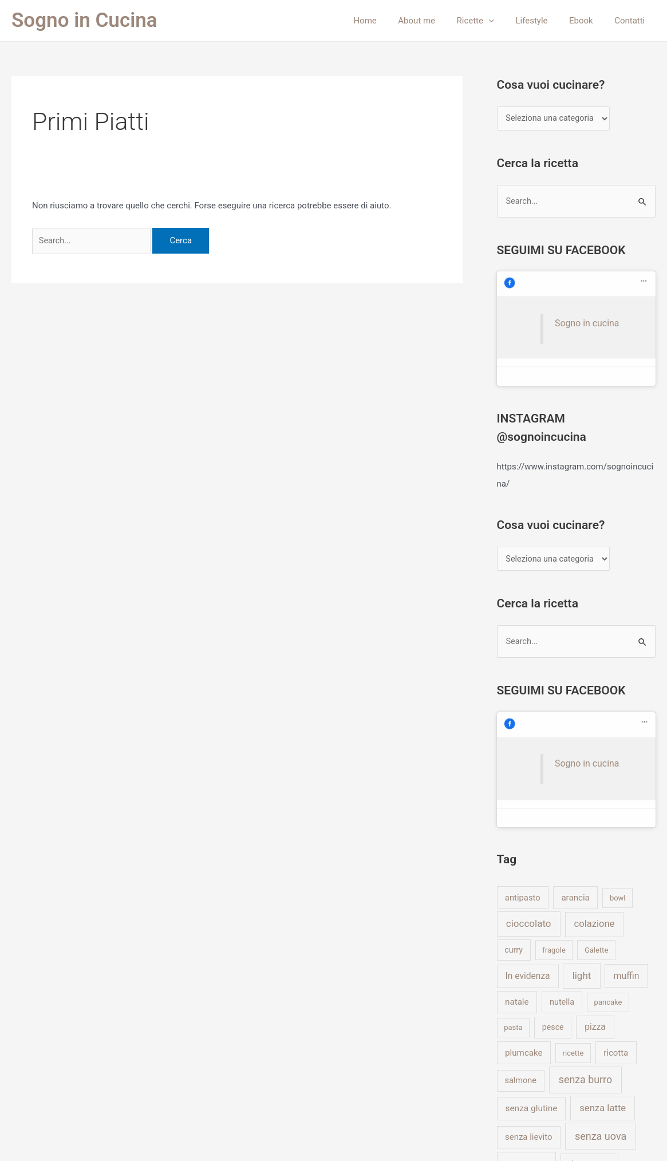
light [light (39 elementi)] (582, 814)
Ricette (490, 21)
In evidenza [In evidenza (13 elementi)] (528, 814)
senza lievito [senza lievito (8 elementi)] (528, 976)
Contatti (632, 20)
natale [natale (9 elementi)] (516, 841)
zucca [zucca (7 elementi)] (516, 1080)
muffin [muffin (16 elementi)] (627, 814)
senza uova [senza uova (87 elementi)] (600, 975)
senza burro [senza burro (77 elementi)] (585, 919)
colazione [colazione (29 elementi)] (594, 762)
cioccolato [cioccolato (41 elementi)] (528, 762)
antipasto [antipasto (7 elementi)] (522, 736)
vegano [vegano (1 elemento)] (566, 1029)
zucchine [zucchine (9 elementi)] (565, 1080)
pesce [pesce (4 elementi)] (553, 866)
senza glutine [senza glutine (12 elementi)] (531, 947)
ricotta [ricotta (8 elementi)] (615, 891)
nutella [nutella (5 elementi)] (562, 841)
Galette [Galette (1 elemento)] (596, 788)
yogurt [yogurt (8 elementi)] (605, 1055)
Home (388, 20)
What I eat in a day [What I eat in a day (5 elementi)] (539, 1055)
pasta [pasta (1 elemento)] (513, 866)
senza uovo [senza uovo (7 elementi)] (526, 1002)
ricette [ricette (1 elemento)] (573, 891)
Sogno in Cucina (84, 20)
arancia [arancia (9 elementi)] (575, 736)
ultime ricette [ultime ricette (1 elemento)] (589, 1002)
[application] (503, 21)
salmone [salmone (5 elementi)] (520, 920)
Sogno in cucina (572, 284)
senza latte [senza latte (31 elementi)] (602, 947)
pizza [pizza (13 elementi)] (595, 866)
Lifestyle (542, 20)
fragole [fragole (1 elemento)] (554, 788)
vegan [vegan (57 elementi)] (519, 1028)
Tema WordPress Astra (425, 1138)
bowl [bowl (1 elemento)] (618, 736)
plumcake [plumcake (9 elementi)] (523, 891)
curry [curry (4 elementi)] (513, 788)
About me (436, 20)
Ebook (587, 20)
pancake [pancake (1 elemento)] (608, 841)
